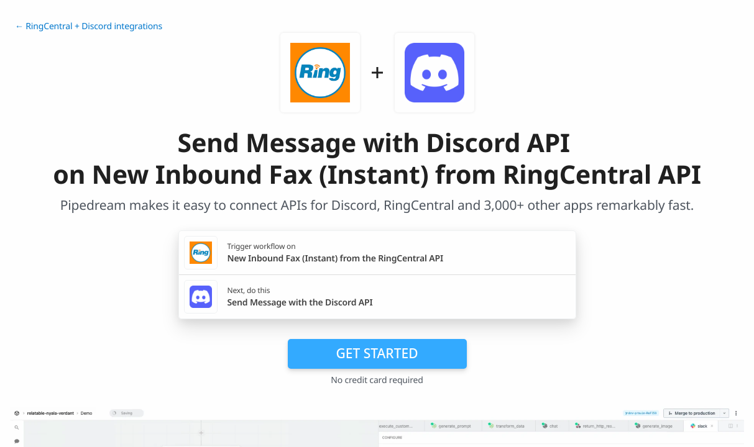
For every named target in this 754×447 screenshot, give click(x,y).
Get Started (377, 353)
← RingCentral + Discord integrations (88, 26)
